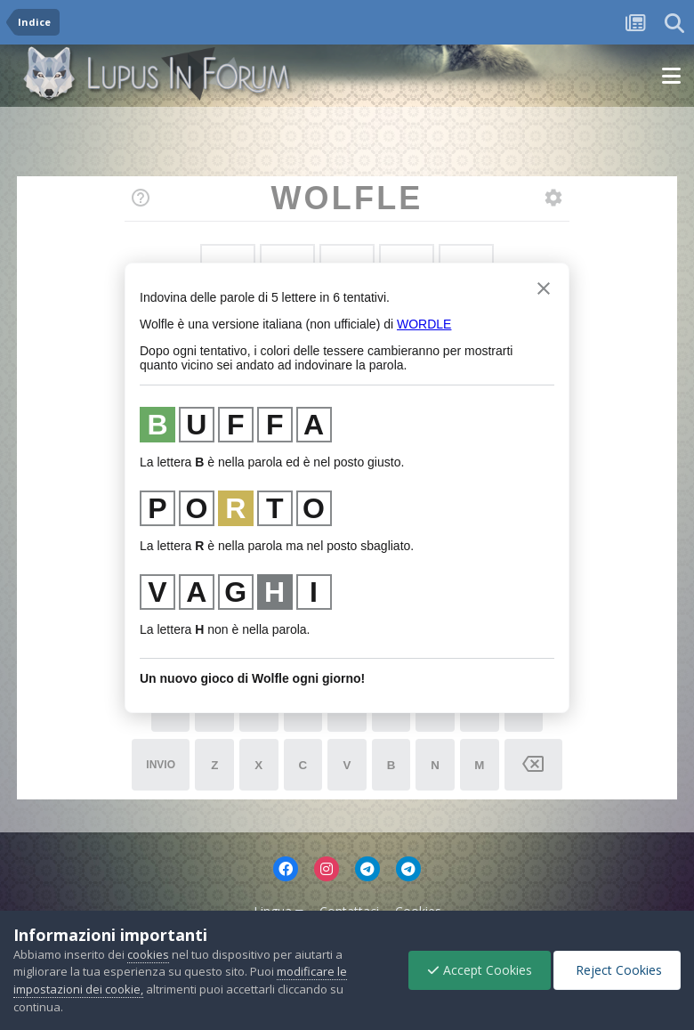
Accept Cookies (479, 969)
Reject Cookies (617, 969)
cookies (148, 954)
